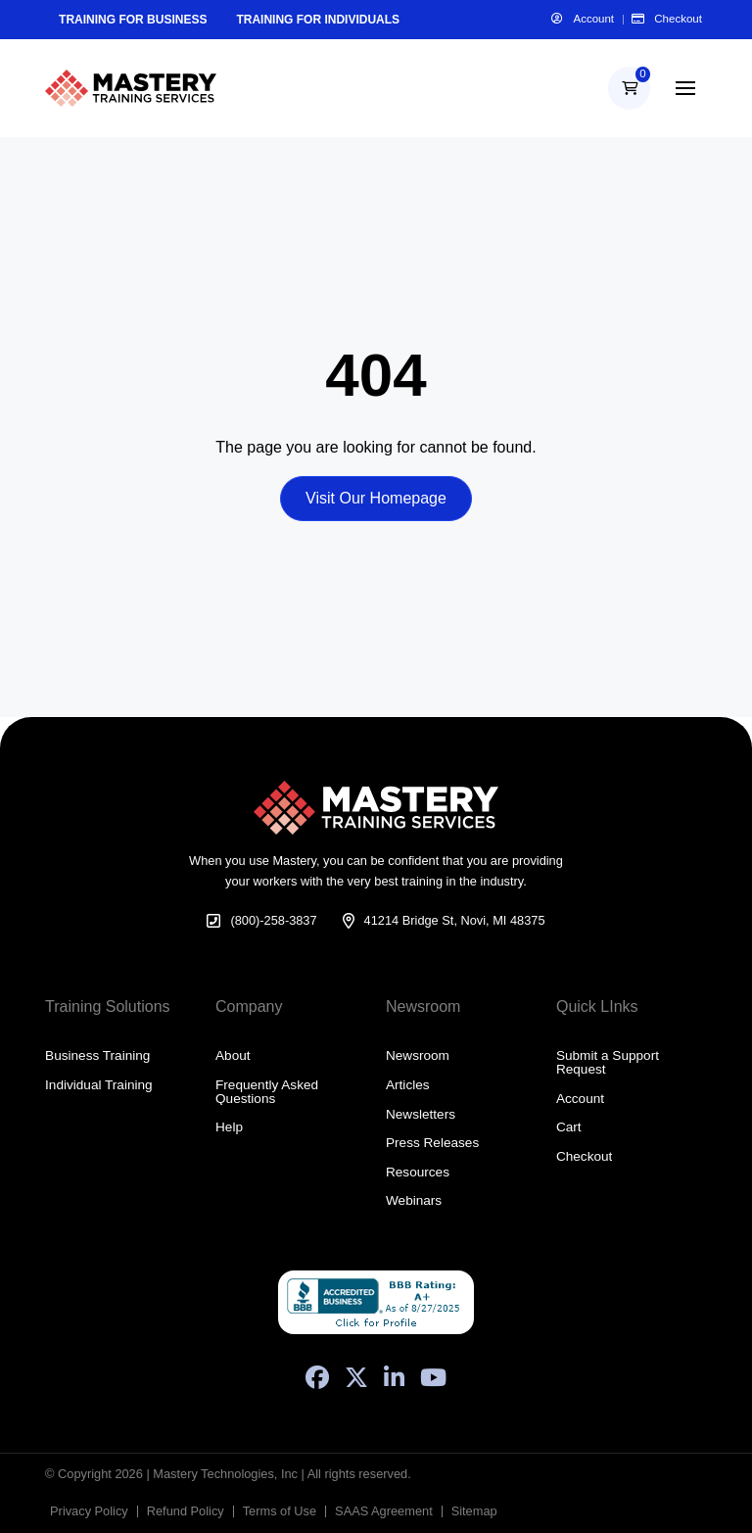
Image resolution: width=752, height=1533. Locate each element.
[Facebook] (317, 1377)
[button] (629, 88)
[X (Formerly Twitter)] (356, 1377)
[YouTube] (433, 1377)
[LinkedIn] (394, 1377)
